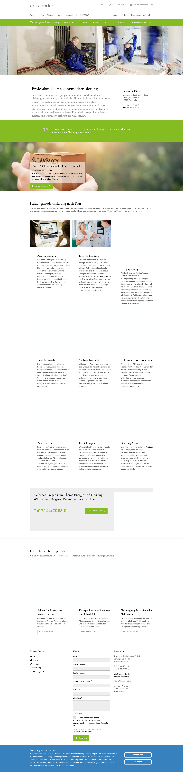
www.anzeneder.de (121, 677)
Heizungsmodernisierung (44, 22)
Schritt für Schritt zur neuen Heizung (49, 613)
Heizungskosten (130, 632)
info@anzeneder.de (140, 5)
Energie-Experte (85, 263)
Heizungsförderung (40, 186)
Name (75, 657)
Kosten (96, 23)
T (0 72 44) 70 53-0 (119, 5)
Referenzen (136, 15)
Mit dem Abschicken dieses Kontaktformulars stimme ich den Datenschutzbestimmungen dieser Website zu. (90, 722)
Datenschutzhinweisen (65, 766)
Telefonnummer (79, 674)
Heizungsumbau (46, 632)
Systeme (83, 23)
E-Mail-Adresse (79, 665)
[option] (91, 50)
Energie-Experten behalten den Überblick (94, 613)
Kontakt (103, 5)
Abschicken (80, 739)
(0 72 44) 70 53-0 (51, 512)
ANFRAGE (84, 15)
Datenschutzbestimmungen (82, 732)
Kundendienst (71, 15)
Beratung (103, 277)
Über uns (113, 15)
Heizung (40, 15)
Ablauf (107, 23)
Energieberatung (89, 632)
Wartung (149, 448)
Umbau (59, 15)
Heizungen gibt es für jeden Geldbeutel (137, 613)
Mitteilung (77, 699)
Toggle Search (152, 5)
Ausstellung (148, 15)
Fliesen (50, 15)
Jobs (124, 15)
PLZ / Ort (76, 690)
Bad (32, 15)
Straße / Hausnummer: (82, 682)
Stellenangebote (38, 672)
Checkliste (68, 23)
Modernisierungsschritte (141, 23)
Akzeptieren (138, 755)
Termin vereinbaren (95, 511)
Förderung (120, 23)
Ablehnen (138, 762)
